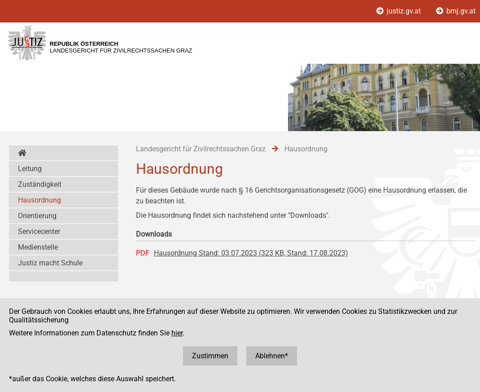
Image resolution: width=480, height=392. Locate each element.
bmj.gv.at (456, 11)
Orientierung (37, 215)
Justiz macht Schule (50, 263)
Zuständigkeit (39, 184)
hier (177, 333)
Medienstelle (38, 247)
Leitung (30, 168)
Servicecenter (39, 231)
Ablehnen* (271, 356)
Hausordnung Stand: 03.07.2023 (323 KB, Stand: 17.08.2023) (251, 253)
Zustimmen (210, 356)
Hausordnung (39, 200)
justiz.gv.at (399, 11)
